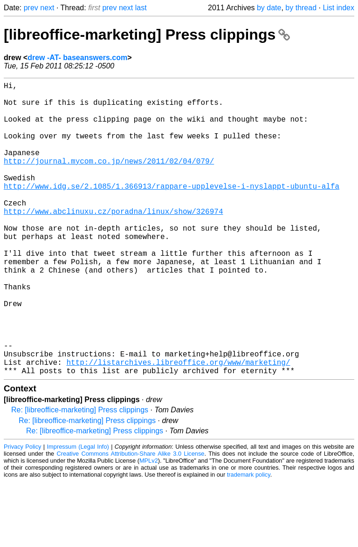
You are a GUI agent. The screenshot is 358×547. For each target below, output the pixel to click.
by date (269, 8)
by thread (301, 8)
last (141, 8)
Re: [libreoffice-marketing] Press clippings (79, 475)
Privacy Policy (22, 511)
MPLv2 (148, 525)
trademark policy (248, 539)
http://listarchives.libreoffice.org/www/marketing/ (178, 425)
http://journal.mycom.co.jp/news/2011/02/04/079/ (109, 179)
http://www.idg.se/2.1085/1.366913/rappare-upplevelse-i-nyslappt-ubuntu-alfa (171, 210)
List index (338, 8)
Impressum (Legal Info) (78, 511)
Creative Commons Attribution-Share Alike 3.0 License (131, 518)
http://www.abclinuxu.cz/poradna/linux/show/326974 (113, 241)
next (47, 8)
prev (31, 8)
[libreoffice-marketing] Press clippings (147, 34)
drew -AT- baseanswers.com (77, 58)
